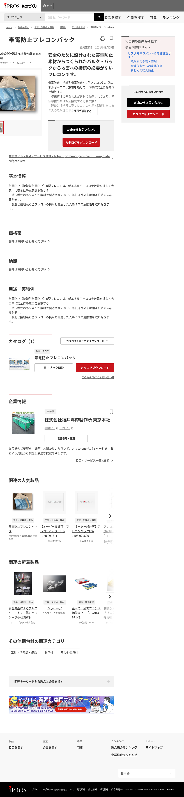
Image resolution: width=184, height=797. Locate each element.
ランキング (171, 17)
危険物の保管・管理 (144, 61)
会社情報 (92, 789)
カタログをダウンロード (81, 142)
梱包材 (48, 652)
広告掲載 (115, 789)
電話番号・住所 (66, 438)
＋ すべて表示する (81, 111)
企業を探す (135, 17)
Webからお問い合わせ (81, 129)
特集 (153, 17)
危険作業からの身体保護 (146, 66)
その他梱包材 (69, 652)
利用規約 (81, 789)
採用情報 (104, 789)
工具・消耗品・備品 (24, 652)
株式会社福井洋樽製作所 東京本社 (20, 56)
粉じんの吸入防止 (142, 70)
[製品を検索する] (99, 17)
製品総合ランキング (124, 747)
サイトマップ (154, 747)
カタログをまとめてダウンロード (87, 341)
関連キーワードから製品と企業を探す (38, 681)
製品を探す (112, 17)
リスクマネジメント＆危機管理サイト (149, 55)
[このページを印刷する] (103, 39)
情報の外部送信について (64, 790)
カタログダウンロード (95, 368)
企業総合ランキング (124, 755)
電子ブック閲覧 (54, 368)
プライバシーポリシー (42, 789)
